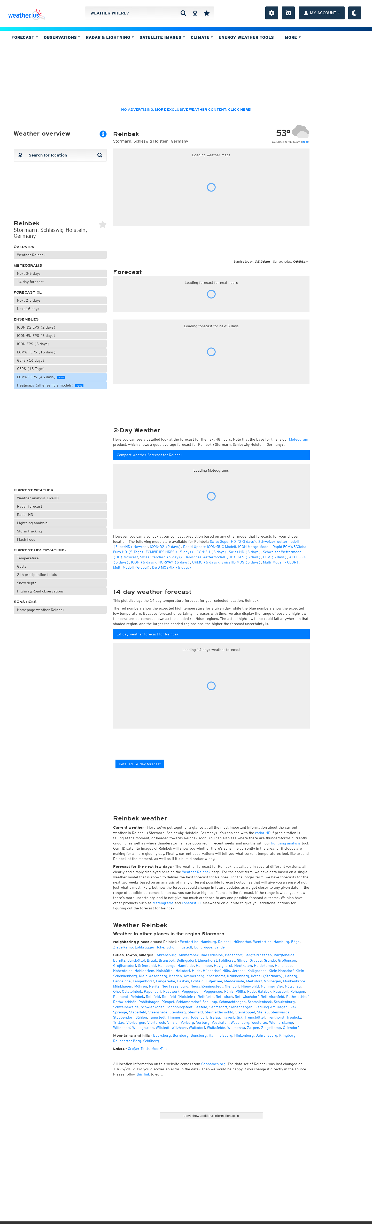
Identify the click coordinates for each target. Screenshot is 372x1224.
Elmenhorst (207, 960)
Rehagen (297, 991)
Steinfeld (195, 1012)
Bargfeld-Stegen (258, 955)
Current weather (33, 490)
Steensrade (157, 1012)
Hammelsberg (220, 1035)
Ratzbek (264, 991)
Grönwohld (147, 965)
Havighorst (223, 965)
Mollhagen (272, 981)
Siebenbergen (240, 1007)
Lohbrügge (203, 947)
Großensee (287, 960)
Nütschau (293, 986)
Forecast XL (28, 292)
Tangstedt (157, 1017)
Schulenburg (284, 1002)
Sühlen (141, 1017)
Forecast (24, 37)
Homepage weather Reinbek (40, 610)
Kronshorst (215, 976)
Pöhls (229, 991)
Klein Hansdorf (281, 971)
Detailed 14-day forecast (140, 764)
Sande (219, 947)
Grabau (256, 960)
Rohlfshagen (148, 1002)
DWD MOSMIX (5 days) (171, 567)
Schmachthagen (232, 1002)
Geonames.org (213, 1064)
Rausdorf (280, 991)
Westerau (259, 1022)
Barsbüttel (136, 960)
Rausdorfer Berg (127, 1041)
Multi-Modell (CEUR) (281, 562)
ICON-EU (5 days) (211, 552)
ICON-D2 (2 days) (165, 547)
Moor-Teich (160, 1049)
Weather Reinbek (31, 255)
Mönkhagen (122, 986)
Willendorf (121, 1028)
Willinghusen (143, 1028)
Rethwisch (224, 997)
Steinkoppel (245, 1012)
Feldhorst (227, 960)
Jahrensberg (266, 1035)
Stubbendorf (123, 1017)
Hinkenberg (244, 1035)
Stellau (263, 1012)
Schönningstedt (179, 947)
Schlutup (210, 1002)
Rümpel (167, 1002)
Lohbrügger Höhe (149, 947)
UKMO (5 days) (205, 562)
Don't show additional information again (211, 1116)
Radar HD (25, 515)
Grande (270, 960)
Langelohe (122, 981)
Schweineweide (126, 1007)
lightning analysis (286, 843)
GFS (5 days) (249, 557)
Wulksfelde (216, 1028)
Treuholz (293, 1017)
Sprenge (120, 1012)
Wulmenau (236, 1028)
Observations (62, 37)
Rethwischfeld (272, 997)
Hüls (226, 971)
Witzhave (179, 1028)
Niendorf (232, 986)
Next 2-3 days (29, 300)
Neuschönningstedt (206, 986)
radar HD (262, 833)
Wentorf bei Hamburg (198, 942)
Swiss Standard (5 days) (161, 557)
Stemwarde (280, 1012)
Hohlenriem (144, 971)
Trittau (118, 1022)
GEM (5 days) (275, 557)
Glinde (242, 960)
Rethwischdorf (247, 997)
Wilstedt (162, 1028)
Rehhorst (120, 997)
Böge (295, 942)
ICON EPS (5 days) (33, 344)
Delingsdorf (186, 960)
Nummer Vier (272, 986)
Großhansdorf (124, 965)
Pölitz (240, 991)
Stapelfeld (137, 1012)
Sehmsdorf (218, 1007)
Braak (152, 960)
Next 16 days (28, 309)
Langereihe (165, 981)
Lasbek (183, 981)
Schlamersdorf (188, 1002)
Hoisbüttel (165, 971)
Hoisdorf (183, 971)
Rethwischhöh (124, 1002)
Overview (24, 247)
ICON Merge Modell (254, 547)
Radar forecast (29, 506)
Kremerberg (194, 976)
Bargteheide (284, 955)
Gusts (21, 566)
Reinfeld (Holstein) (179, 997)
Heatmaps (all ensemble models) (50, 385)
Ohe (116, 991)
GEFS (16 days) (31, 360)
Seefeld (201, 1007)
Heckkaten (243, 965)
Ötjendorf (291, 1028)
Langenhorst (143, 981)
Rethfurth (206, 997)
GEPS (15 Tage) (31, 369)
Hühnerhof (242, 942)
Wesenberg (240, 1022)
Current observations (40, 550)
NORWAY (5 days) (174, 562)
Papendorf (152, 991)
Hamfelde (185, 965)
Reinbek (224, 942)
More (293, 37)
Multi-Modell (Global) (131, 567)
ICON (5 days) (143, 562)
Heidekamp (263, 965)
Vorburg (187, 1022)
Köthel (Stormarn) (267, 976)
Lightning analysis (32, 523)
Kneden (175, 976)
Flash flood (26, 539)
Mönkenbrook (294, 981)
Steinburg (177, 1012)
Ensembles (26, 319)
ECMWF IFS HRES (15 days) (169, 552)
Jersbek (238, 971)
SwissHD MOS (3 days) (241, 562)
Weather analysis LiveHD (38, 498)
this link (143, 1074)
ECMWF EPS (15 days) (36, 352)
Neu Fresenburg (174, 986)
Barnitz (119, 960)
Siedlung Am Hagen (271, 1007)
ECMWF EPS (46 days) (41, 377)
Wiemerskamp (281, 1022)
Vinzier (173, 1022)
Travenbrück (232, 1017)
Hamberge (166, 965)
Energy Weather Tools (246, 37)
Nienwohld (250, 986)
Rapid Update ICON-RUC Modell (209, 547)
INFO (305, 141)
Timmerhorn (178, 1017)
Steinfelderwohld (219, 1012)
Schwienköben (153, 1007)
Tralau (214, 1017)
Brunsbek (167, 960)
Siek (293, 1007)
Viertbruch (156, 1022)
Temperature (28, 558)
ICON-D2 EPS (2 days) (36, 327)
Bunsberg (199, 1035)
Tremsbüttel (255, 1017)
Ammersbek (189, 955)
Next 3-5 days (29, 273)
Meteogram (298, 439)
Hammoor (204, 965)
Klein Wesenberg (153, 976)
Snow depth (26, 583)
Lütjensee (214, 981)
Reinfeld (153, 997)
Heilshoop (283, 965)
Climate (202, 37)
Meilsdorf (254, 981)
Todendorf (198, 1017)
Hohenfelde (123, 971)
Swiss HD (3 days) (245, 552)
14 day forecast (30, 282)
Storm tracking (29, 531)
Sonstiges (25, 602)
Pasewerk (171, 991)
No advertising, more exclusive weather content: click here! (186, 110)
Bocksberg (162, 1035)
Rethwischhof (297, 997)
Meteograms (28, 266)
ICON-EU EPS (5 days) (36, 335)
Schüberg (151, 1041)
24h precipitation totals (37, 575)
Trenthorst (275, 1017)
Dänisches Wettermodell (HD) (210, 557)
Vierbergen (135, 1022)
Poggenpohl (192, 991)
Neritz (154, 986)
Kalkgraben (257, 971)
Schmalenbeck (260, 1002)
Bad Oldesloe (212, 955)
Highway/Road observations (40, 591)
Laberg (291, 976)
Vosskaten (220, 1022)
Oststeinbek (132, 991)
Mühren (140, 986)
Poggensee (213, 991)
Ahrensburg (166, 955)
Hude (196, 971)
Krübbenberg (238, 976)
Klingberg (287, 1035)
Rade (251, 991)
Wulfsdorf (197, 1028)
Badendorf (233, 955)
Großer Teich (138, 1049)
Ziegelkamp (123, 947)
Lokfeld (197, 981)
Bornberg (181, 1035)
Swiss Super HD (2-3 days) (233, 541)
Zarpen (253, 1028)
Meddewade (234, 981)
